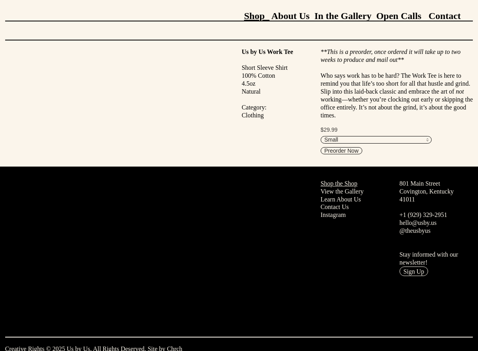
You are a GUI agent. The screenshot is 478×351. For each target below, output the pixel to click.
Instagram (333, 214)
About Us (290, 16)
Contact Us (335, 206)
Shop (257, 16)
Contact (444, 16)
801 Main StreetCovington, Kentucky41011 (427, 191)
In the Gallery (342, 16)
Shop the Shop (339, 183)
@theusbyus (415, 230)
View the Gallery (342, 191)
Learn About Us (341, 199)
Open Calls (398, 16)
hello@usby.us (418, 222)
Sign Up (413, 271)
